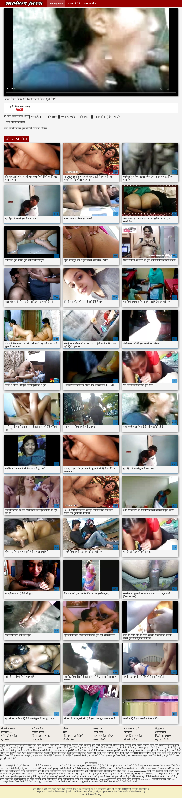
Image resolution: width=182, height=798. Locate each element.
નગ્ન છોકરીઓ (122, 765)
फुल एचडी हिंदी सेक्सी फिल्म (94, 745)
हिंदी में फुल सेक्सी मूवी (84, 774)
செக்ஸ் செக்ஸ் (158, 768)
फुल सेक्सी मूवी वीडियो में (69, 747)
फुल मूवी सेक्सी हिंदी (150, 745)
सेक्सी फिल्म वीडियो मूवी (131, 779)
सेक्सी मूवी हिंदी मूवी (36, 771)
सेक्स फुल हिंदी (114, 750)
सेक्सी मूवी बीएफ (114, 779)
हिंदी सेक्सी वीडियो (92, 771)
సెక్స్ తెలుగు (135, 774)
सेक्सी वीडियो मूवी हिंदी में (150, 774)
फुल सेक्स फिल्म (165, 745)
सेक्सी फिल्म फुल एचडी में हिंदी (84, 753)
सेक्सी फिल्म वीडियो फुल (171, 753)
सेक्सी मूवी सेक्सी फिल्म (160, 776)
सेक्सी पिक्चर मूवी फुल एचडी (165, 750)
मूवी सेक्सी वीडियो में (20, 774)
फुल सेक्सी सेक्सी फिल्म (125, 747)
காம (143, 779)
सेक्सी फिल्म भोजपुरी (36, 774)
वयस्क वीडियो (74, 3)
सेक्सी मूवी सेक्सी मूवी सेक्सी (68, 779)
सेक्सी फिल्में (103, 781)
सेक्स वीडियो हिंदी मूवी (108, 771)
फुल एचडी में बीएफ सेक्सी (73, 745)
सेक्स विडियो (169, 768)
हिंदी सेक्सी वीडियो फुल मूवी (49, 768)
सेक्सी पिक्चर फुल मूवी (144, 750)
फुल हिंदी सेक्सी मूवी (75, 750)
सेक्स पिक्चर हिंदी (6, 765)
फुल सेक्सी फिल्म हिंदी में (33, 747)
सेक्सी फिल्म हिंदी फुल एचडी (28, 755)
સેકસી (52, 765)
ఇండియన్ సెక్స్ (78, 781)
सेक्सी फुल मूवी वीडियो (147, 755)
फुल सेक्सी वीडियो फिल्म (106, 747)
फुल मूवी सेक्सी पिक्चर (133, 745)
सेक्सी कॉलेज (99, 117)
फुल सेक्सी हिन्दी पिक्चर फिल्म (26, 750)
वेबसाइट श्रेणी (90, 3)
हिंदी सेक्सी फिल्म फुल (24, 3)
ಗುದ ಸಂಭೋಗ (101, 779)
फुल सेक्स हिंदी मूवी (16, 747)
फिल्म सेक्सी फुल (56, 745)
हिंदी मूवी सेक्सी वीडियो (101, 774)
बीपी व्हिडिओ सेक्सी (87, 779)
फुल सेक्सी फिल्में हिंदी (51, 747)
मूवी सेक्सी (62, 771)
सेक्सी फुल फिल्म (113, 755)
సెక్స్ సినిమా (42, 781)
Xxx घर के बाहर (37, 117)
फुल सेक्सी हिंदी (141, 747)
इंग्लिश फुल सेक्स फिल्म (9, 745)
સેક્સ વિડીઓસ (53, 781)
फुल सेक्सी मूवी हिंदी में (88, 747)
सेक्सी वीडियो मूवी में (74, 776)
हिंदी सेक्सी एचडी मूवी (20, 771)
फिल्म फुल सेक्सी (43, 745)
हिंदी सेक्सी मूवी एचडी (68, 768)
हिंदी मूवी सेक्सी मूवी (42, 776)
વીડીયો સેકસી (159, 765)
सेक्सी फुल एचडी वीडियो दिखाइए (94, 755)
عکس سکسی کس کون (136, 771)
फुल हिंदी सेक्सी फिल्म (58, 750)
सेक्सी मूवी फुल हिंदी (58, 776)
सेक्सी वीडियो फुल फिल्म (9, 776)
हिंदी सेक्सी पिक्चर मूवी (106, 765)
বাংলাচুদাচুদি (49, 774)
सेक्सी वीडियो (66, 781)
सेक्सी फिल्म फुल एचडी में (63, 753)
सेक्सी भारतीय (114, 117)
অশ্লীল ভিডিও (5, 774)
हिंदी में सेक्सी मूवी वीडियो (120, 774)
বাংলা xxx (111, 768)
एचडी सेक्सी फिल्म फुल (27, 745)
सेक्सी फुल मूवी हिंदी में (165, 755)
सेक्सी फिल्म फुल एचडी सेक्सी (108, 753)
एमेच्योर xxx (52, 117)
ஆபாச (148, 779)
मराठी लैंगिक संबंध (91, 781)
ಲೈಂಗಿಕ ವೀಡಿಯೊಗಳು (88, 765)
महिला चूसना (85, 117)
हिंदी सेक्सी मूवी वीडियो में (47, 779)
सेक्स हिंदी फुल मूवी (128, 750)
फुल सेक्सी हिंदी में (171, 747)
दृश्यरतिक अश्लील (68, 117)
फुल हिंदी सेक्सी (44, 750)
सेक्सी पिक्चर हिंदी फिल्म (162, 779)
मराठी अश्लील (60, 774)
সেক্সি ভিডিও (101, 768)
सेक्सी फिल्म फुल (23, 753)
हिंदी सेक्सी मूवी (31, 781)
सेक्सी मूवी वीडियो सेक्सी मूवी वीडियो (137, 776)
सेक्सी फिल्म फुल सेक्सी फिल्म (149, 753)
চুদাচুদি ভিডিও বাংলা (40, 765)
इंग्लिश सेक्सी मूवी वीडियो (86, 768)
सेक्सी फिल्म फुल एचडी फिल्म (41, 753)
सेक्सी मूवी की (132, 781)
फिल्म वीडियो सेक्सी (11, 768)
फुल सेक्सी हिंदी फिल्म (155, 747)
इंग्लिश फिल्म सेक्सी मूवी (125, 768)
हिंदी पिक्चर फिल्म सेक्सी (15, 781)
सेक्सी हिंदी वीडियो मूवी (75, 771)
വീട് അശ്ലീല (146, 765)
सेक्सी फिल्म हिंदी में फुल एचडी (69, 755)
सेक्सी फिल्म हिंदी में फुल (48, 755)
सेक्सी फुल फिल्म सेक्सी (130, 755)
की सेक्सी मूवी (32, 779)
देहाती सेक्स (121, 771)
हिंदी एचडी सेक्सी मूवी (18, 779)
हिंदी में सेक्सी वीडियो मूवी (170, 774)
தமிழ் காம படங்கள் (28, 768)
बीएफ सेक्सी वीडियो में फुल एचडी (96, 750)
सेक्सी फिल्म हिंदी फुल (8, 755)
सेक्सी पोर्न (70, 774)
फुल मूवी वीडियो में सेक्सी (114, 745)
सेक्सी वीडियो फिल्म (171, 771)
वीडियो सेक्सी (134, 765)
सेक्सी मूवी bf (60, 765)
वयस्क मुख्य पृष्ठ (56, 3)
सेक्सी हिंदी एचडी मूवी (155, 771)
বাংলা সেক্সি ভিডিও (143, 768)
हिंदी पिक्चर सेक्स (72, 765)
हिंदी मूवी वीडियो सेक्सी (117, 781)
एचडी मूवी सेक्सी (51, 771)
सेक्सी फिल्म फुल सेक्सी (15, 122)
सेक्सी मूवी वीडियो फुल (23, 765)
